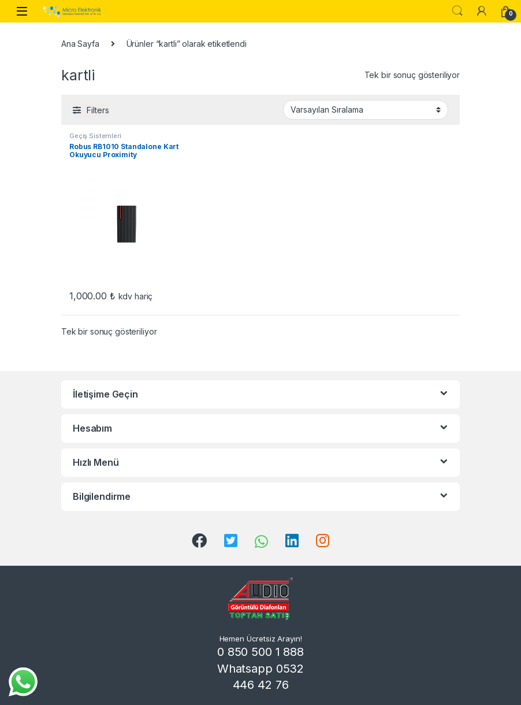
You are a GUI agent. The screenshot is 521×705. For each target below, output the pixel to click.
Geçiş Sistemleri (95, 136)
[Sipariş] (365, 110)
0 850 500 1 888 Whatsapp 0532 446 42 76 (260, 668)
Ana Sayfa (80, 44)
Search (457, 11)
